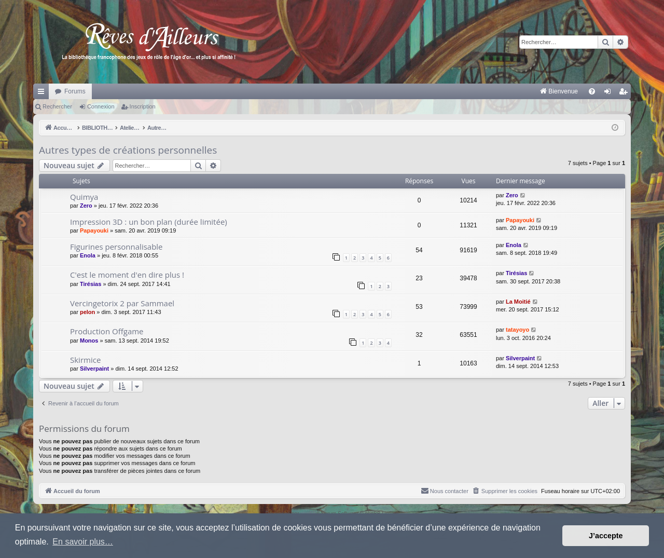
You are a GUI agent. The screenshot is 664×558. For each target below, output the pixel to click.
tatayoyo (517, 329)
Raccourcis (43, 93)
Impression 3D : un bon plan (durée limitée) (148, 221)
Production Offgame (107, 331)
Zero (86, 205)
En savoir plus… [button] (82, 541)
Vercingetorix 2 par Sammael (122, 303)
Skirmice (85, 360)
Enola (87, 255)
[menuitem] (450, 91)
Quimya (84, 197)
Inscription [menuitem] (625, 93)
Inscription (143, 106)
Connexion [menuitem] (609, 93)
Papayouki (94, 230)
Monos (89, 340)
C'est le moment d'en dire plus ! (127, 274)
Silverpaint (94, 368)
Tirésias (90, 284)
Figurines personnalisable (116, 246)
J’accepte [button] (606, 536)
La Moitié (518, 301)
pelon (87, 312)
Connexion (101, 106)
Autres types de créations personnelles (128, 150)
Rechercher (57, 106)
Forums (75, 91)
